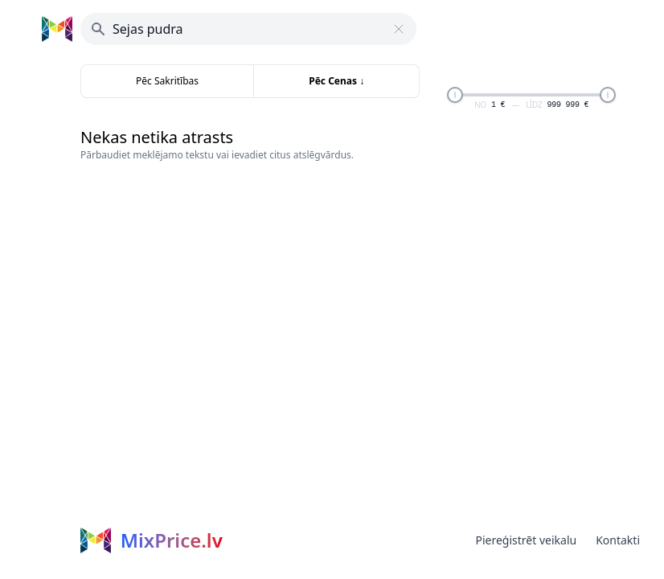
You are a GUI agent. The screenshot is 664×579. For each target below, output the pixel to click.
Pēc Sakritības (167, 81)
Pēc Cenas (336, 81)
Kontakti (618, 540)
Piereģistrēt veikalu (525, 540)
